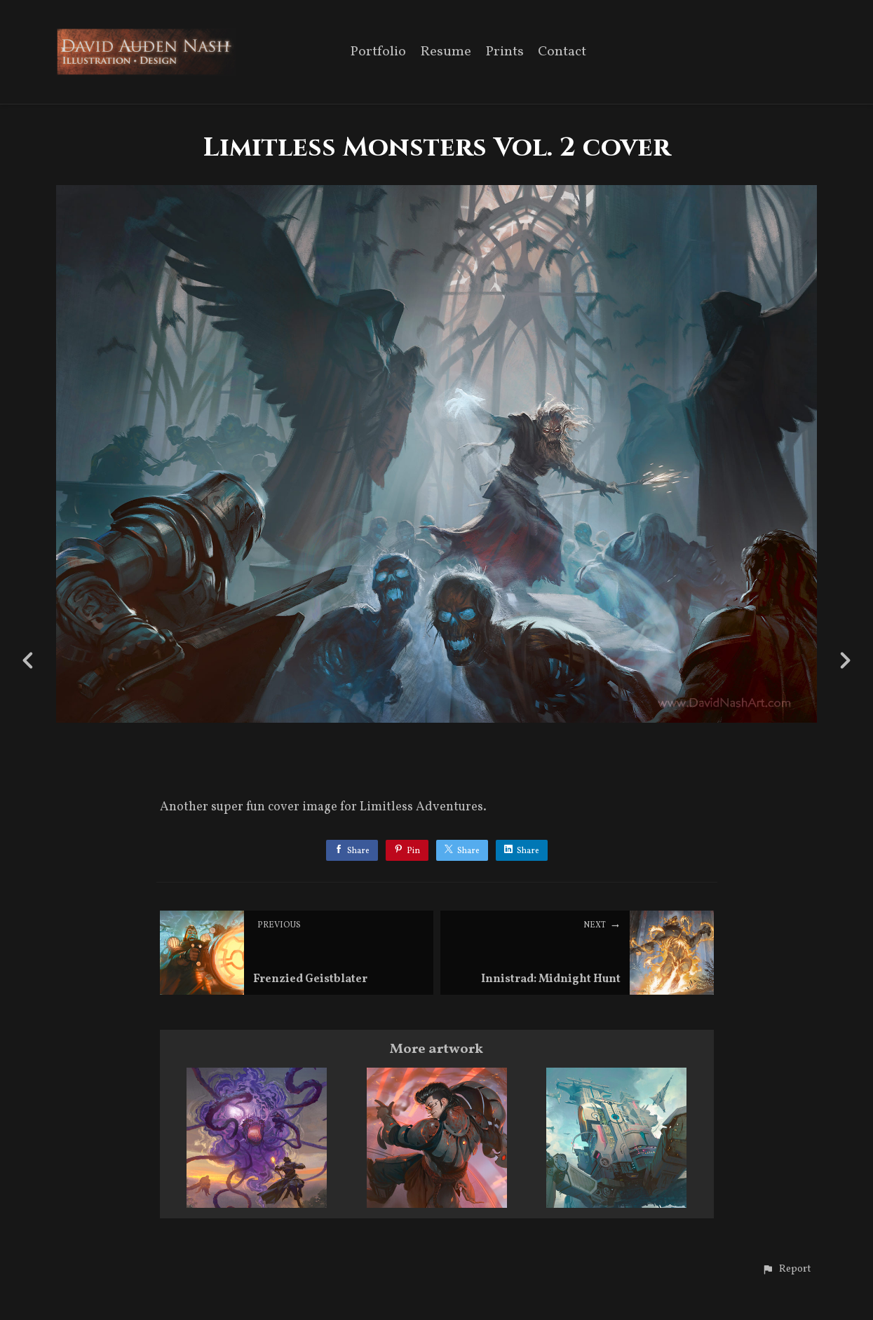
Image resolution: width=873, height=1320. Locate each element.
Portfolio (378, 53)
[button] (786, 1269)
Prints (504, 53)
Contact (562, 53)
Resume (445, 53)
